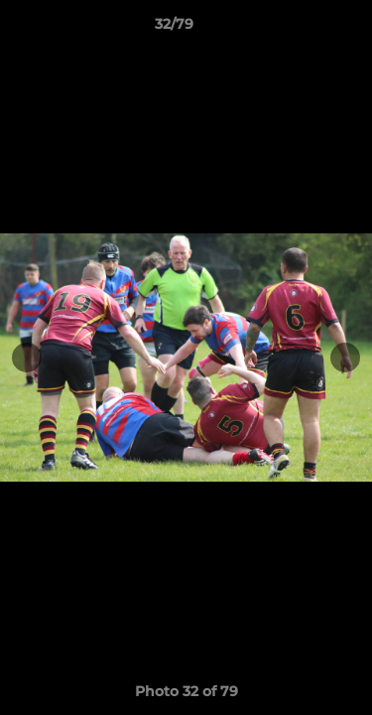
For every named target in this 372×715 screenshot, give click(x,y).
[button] (300, 29)
